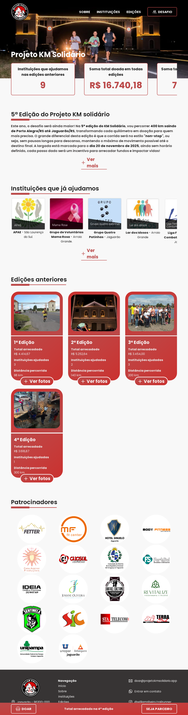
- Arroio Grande (143, 228)
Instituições (66, 684)
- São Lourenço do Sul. (28, 228)
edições (133, 12)
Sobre (62, 678)
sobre (84, 12)
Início (62, 673)
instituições (108, 12)
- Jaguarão (104, 228)
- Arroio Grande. (66, 230)
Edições (63, 689)
